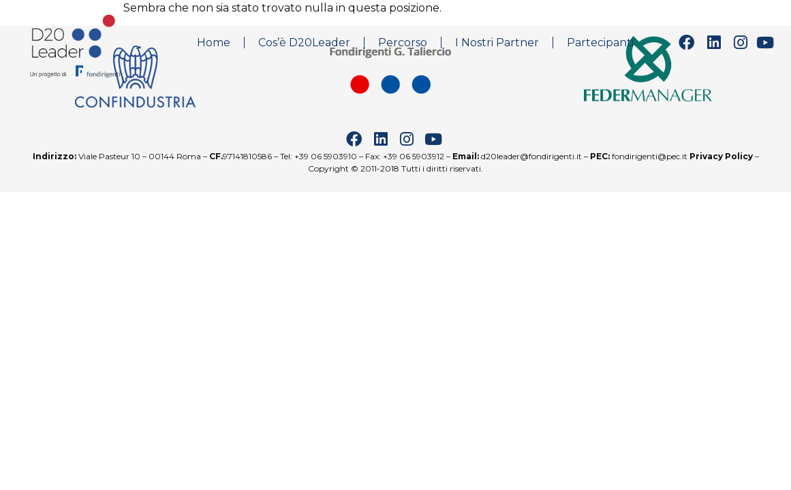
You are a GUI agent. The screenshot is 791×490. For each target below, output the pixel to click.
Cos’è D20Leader (304, 42)
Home (213, 42)
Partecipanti (600, 42)
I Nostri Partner (497, 42)
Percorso (402, 42)
